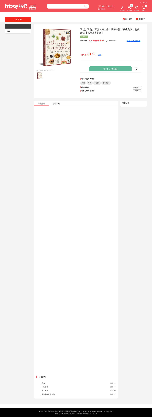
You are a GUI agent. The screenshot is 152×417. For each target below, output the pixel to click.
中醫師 (97, 83)
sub (8, 31)
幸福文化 (106, 83)
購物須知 (42, 377)
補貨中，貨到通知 (110, 69)
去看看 (137, 87)
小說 (89, 83)
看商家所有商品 (133, 41)
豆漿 (83, 83)
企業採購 (101, 6)
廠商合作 (110, 6)
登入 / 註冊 (143, 3)
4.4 (90, 41)
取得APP (33, 6)
